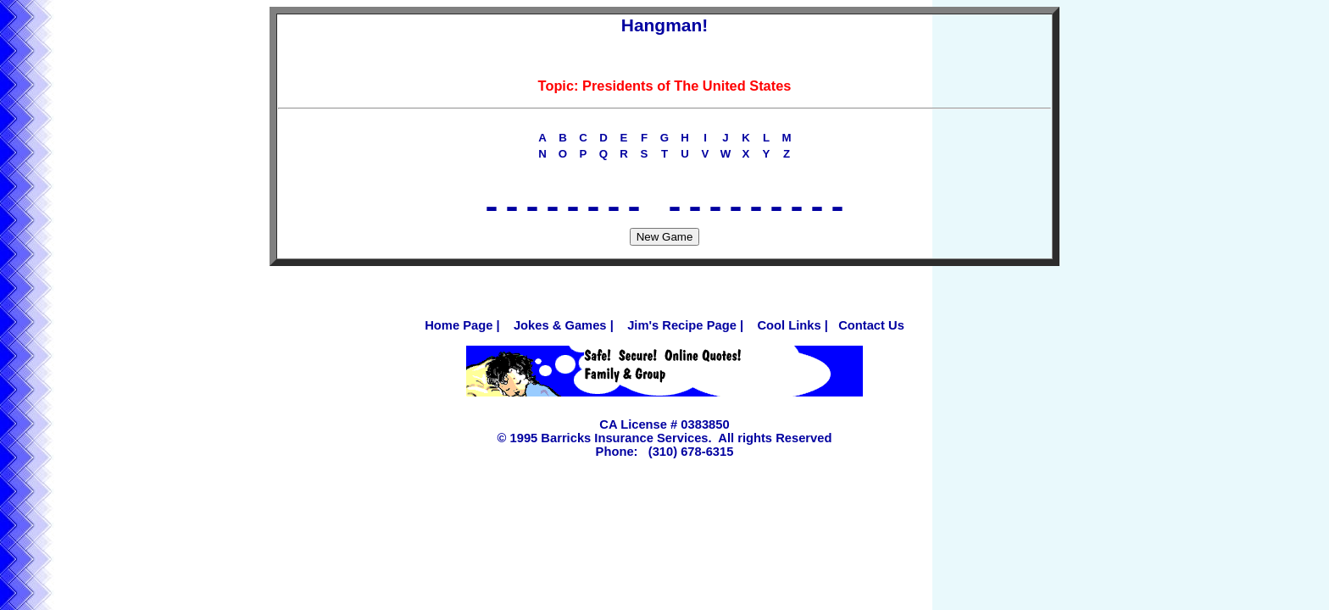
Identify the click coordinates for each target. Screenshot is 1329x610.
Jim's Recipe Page (682, 334)
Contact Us (871, 334)
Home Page (458, 334)
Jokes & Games (560, 334)
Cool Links (788, 334)
